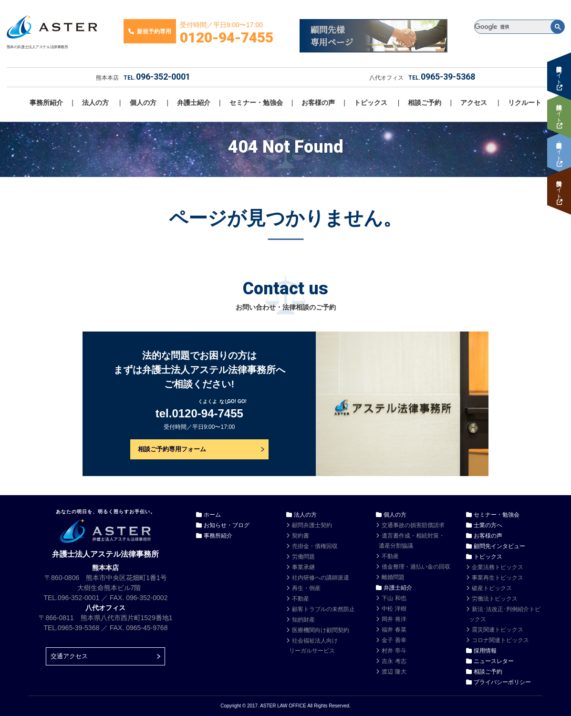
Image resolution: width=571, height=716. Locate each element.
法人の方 (95, 102)
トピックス (370, 102)
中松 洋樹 (394, 608)
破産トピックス (492, 588)
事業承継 (303, 567)
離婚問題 (393, 577)
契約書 (300, 535)
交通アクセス (69, 656)
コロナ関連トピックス (500, 640)
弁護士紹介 (193, 102)
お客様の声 (318, 102)
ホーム (212, 514)
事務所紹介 (46, 102)
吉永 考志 (394, 661)
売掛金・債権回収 (315, 546)
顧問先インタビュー (499, 546)
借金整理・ (416, 566)
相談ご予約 (424, 102)
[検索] (519, 27)
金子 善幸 (394, 640)
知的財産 (303, 619)
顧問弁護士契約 (312, 525)
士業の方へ (488, 525)
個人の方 (143, 102)
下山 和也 (394, 598)
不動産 (300, 598)
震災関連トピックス (497, 629)
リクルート (524, 102)
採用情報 (485, 650)
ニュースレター (494, 661)
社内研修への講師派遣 (320, 577)
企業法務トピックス (497, 567)
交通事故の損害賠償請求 (413, 525)
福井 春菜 (394, 629)
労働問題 (303, 556)
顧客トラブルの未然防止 (323, 609)
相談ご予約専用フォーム (172, 449)
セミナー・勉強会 (256, 102)
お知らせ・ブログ (226, 525)
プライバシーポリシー (502, 682)
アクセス (473, 102)
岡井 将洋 (394, 619)
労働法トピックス (495, 598)
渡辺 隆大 (394, 671)
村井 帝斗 (394, 650)
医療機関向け (320, 630)
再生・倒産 (306, 588)
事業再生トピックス (497, 577)
